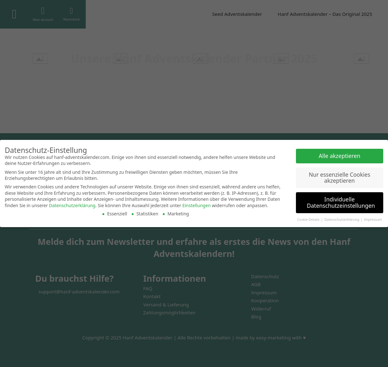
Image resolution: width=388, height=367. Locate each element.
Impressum (373, 219)
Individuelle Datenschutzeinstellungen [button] (341, 202)
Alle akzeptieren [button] (339, 156)
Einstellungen (196, 205)
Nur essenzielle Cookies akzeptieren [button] (339, 178)
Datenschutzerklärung (72, 205)
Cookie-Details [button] (308, 219)
